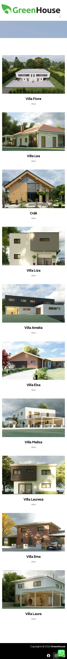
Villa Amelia (33, 327)
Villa (33, 104)
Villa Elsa (34, 385)
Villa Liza (34, 270)
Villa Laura (33, 613)
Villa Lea (33, 156)
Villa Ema (33, 556)
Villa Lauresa (33, 499)
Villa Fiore (33, 98)
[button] (59, 16)
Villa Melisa (33, 442)
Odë (33, 213)
